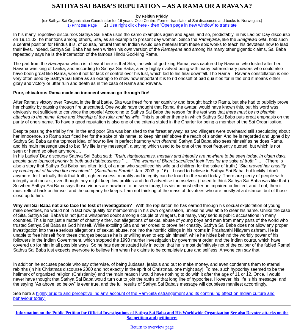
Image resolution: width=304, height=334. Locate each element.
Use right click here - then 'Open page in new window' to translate (173, 25)
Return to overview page (152, 327)
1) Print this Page (82, 25)
